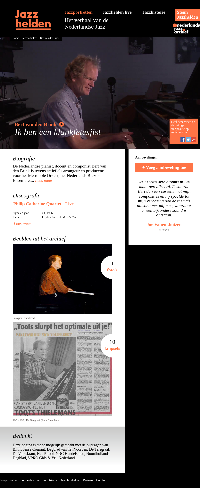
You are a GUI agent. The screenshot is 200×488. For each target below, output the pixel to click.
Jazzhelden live (117, 12)
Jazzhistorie (153, 12)
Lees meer (43, 180)
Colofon (101, 480)
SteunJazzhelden (187, 15)
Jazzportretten (78, 12)
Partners (88, 480)
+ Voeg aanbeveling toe (164, 167)
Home (16, 38)
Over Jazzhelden (70, 480)
